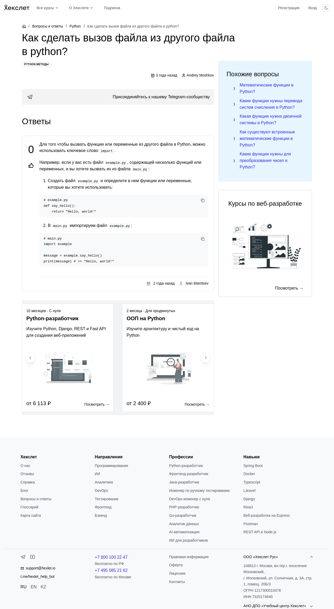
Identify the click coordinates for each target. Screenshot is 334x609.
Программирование (111, 466)
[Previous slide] (30, 357)
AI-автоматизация (184, 532)
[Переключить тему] (326, 8)
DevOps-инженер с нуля (189, 499)
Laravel (249, 490)
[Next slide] (205, 357)
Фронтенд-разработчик (188, 474)
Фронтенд (103, 507)
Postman (250, 524)
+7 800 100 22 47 (111, 557)
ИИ (97, 474)
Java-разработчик (184, 482)
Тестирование (107, 499)
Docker (249, 474)
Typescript (251, 482)
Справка (27, 482)
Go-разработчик (182, 515)
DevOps (101, 490)
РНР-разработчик (184, 507)
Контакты (177, 582)
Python (75, 26)
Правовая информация (189, 557)
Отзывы (27, 474)
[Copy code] (202, 200)
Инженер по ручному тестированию (199, 490)
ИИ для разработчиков (188, 540)
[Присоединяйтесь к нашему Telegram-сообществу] (118, 96)
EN (33, 587)
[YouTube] (32, 558)
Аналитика (104, 482)
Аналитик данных (184, 524)
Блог (24, 490)
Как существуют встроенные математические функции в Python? (267, 138)
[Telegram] (23, 558)
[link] (118, 96)
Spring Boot (252, 466)
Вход (312, 8)
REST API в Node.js (259, 532)
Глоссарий (29, 507)
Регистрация (288, 8)
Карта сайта (30, 515)
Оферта (176, 565)
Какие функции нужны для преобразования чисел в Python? (265, 160)
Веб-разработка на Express (266, 515)
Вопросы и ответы (47, 26)
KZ (43, 587)
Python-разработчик (186, 466)
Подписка (112, 8)
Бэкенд (101, 515)
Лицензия (177, 573)
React (248, 507)
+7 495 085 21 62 (111, 570)
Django (249, 499)
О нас (25, 466)
